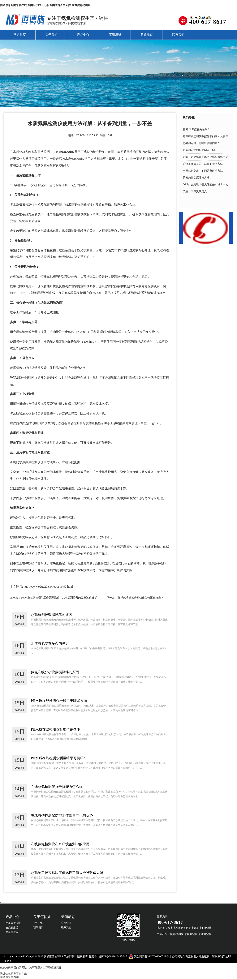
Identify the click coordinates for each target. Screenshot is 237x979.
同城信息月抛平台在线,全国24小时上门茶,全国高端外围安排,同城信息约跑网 (45, 5)
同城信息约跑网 (9, 977)
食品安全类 (12, 927)
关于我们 (51, 34)
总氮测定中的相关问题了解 (199, 150)
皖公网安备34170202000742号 (151, 956)
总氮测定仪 (191, 934)
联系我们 (178, 34)
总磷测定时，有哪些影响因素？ (201, 143)
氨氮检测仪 (77, 158)
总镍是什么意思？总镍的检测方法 (203, 163)
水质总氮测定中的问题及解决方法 (203, 170)
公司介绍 (38, 922)
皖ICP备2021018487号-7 (113, 956)
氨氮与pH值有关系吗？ (196, 129)
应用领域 (115, 34)
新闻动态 (146, 34)
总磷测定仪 (205, 934)
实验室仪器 (12, 932)
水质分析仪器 (13, 922)
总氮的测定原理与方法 (196, 177)
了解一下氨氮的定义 (195, 191)
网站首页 (20, 34)
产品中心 (83, 34)
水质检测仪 (99, 563)
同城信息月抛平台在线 (13, 973)
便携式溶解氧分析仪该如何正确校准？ (140, 597)
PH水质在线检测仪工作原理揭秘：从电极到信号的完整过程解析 (59, 597)
